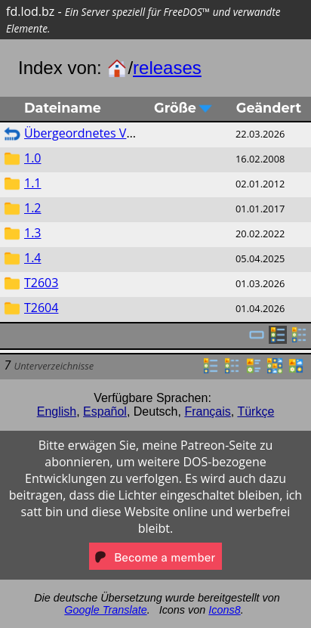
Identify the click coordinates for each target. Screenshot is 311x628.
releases (167, 67)
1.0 (33, 158)
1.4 (33, 257)
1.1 (33, 183)
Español (105, 411)
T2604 (41, 307)
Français (207, 411)
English (56, 411)
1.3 (33, 232)
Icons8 (224, 610)
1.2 (33, 208)
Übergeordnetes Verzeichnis (103, 133)
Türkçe (255, 411)
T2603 (41, 282)
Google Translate (105, 610)
